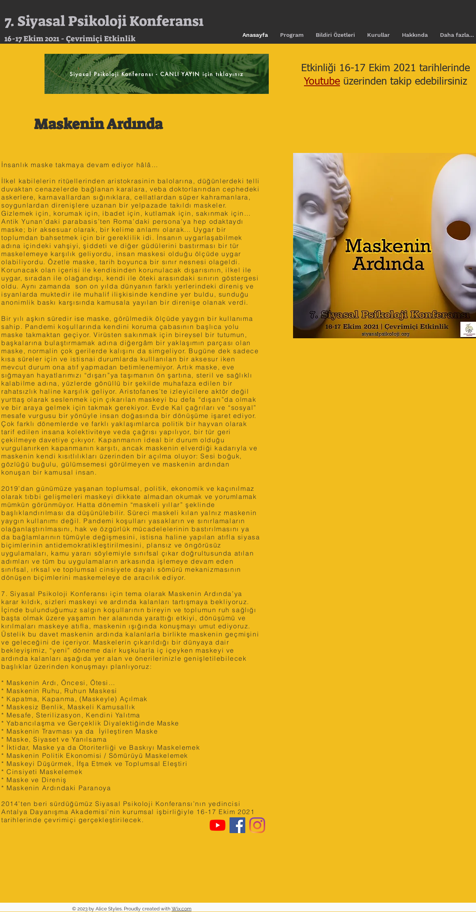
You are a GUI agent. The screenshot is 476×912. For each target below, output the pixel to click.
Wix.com (181, 909)
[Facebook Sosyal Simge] (237, 825)
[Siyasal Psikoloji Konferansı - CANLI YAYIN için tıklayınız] (157, 74)
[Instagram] (257, 825)
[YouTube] (217, 825)
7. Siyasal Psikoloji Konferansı (104, 21)
